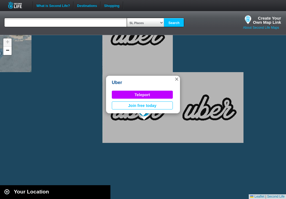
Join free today (142, 105)
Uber (117, 82)
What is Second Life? (53, 5)
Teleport (142, 95)
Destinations (87, 5)
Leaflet (257, 196)
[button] (176, 79)
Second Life (18, 5)
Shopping (111, 5)
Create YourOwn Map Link (267, 20)
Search (173, 23)
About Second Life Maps (261, 28)
